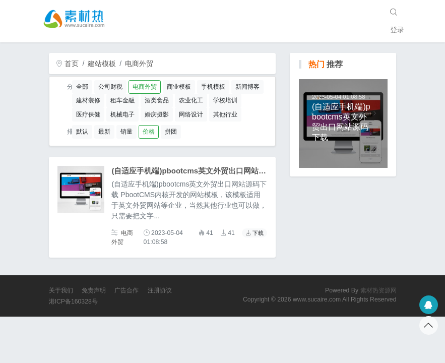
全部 (82, 86)
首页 (67, 63)
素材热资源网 (378, 290)
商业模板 (179, 86)
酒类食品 (157, 100)
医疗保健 (88, 114)
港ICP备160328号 (73, 301)
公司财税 (110, 86)
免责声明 (94, 290)
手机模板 (213, 86)
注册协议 (160, 290)
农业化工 (191, 100)
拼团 (171, 131)
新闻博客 (247, 86)
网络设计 (191, 114)
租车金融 (122, 100)
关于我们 (61, 290)
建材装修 (88, 100)
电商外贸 (139, 63)
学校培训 (225, 100)
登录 (397, 30)
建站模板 (102, 63)
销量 (126, 131)
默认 (82, 131)
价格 (149, 131)
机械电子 (122, 114)
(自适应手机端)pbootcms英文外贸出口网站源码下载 (200, 170)
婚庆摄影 (157, 114)
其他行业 (225, 114)
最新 (104, 131)
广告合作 (126, 290)
